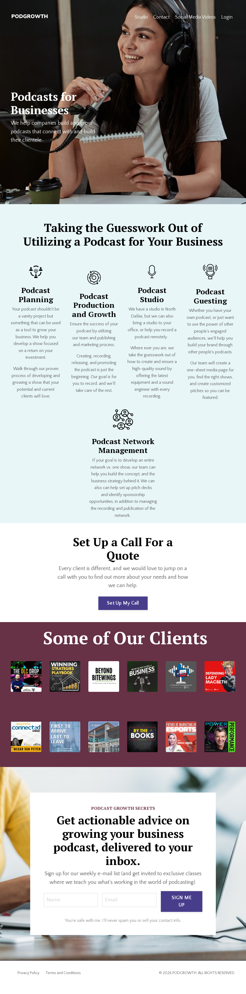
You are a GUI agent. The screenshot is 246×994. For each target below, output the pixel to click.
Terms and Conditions (63, 981)
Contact (161, 17)
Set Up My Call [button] (123, 603)
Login (227, 17)
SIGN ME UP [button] (182, 910)
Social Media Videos (195, 17)
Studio (141, 17)
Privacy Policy (28, 981)
